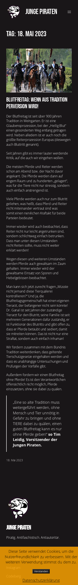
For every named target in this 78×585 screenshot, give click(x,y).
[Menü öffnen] (69, 11)
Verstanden (41, 571)
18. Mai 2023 (14, 460)
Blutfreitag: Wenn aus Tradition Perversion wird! (36, 103)
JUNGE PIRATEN (41, 11)
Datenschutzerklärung (41, 580)
